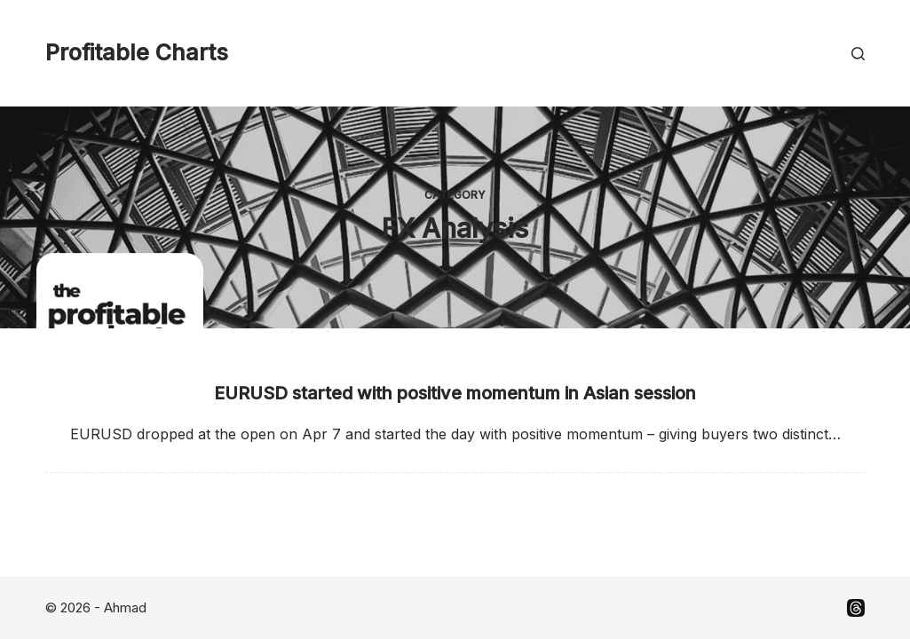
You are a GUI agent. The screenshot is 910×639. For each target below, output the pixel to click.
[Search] (858, 53)
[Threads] (856, 608)
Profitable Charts (136, 52)
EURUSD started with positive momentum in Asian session (455, 393)
